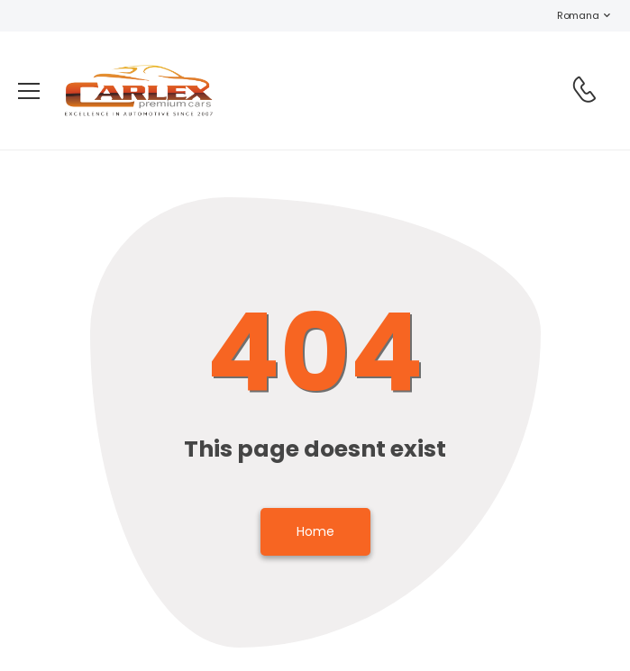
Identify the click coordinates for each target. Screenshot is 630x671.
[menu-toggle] (29, 91)
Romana (568, 15)
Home (315, 531)
